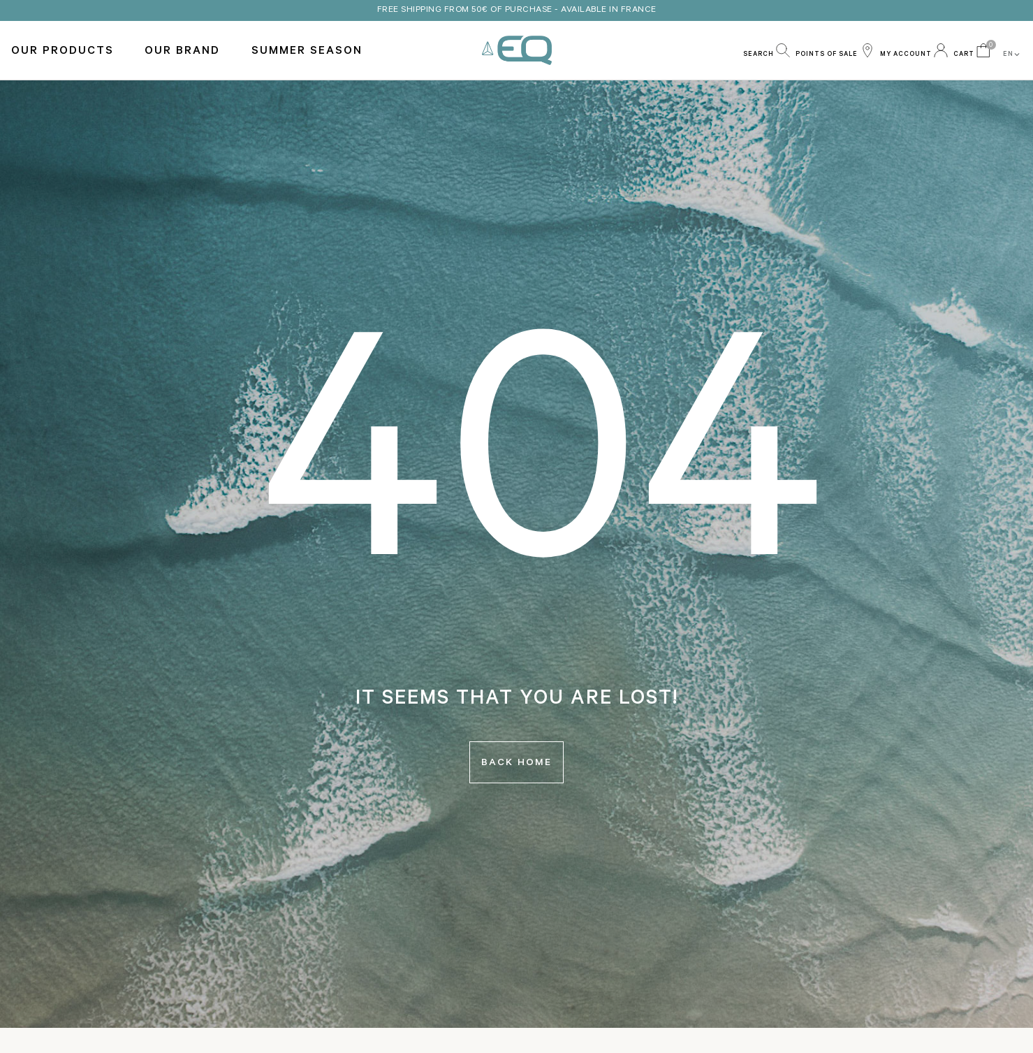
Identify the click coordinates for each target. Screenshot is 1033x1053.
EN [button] (1012, 54)
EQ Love (517, 51)
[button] (766, 50)
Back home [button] (516, 763)
